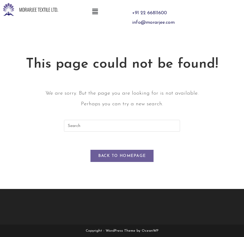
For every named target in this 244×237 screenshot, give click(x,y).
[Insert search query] (122, 126)
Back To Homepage (122, 156)
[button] (95, 12)
